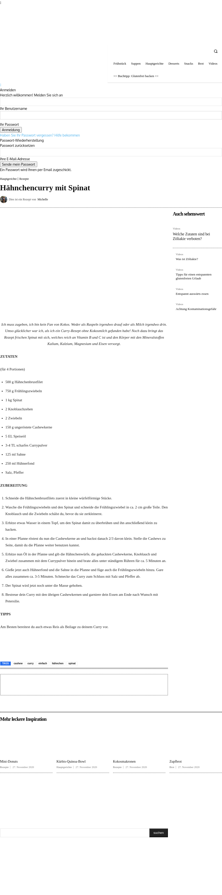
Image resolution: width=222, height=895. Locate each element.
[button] (216, 51)
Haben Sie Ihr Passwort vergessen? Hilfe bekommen (40, 135)
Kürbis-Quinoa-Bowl (71, 761)
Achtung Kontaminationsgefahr (194, 306)
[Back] (0, 85)
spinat (71, 663)
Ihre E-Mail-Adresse (15, 159)
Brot (171, 767)
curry (30, 663)
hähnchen (57, 663)
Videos (176, 228)
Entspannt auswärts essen (191, 291)
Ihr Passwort (9, 124)
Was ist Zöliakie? (186, 258)
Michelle (42, 199)
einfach (42, 663)
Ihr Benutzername (13, 108)
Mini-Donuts (9, 761)
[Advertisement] (60, 684)
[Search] (158, 832)
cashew (18, 663)
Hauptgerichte (8, 178)
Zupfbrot (175, 761)
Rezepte (24, 178)
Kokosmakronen (124, 761)
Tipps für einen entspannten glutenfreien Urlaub (192, 274)
